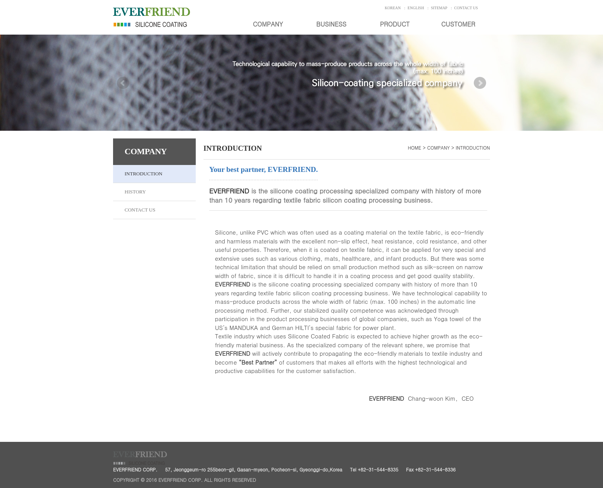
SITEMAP (439, 8)
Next (480, 92)
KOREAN (393, 8)
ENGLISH (416, 8)
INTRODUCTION (143, 174)
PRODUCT (395, 24)
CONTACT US (466, 8)
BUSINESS (331, 24)
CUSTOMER (458, 24)
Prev (123, 92)
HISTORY (135, 192)
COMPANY (268, 24)
